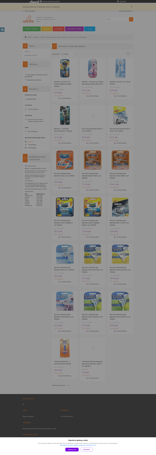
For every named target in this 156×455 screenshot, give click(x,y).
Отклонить (86, 449)
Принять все (72, 449)
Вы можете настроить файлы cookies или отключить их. (77, 445)
